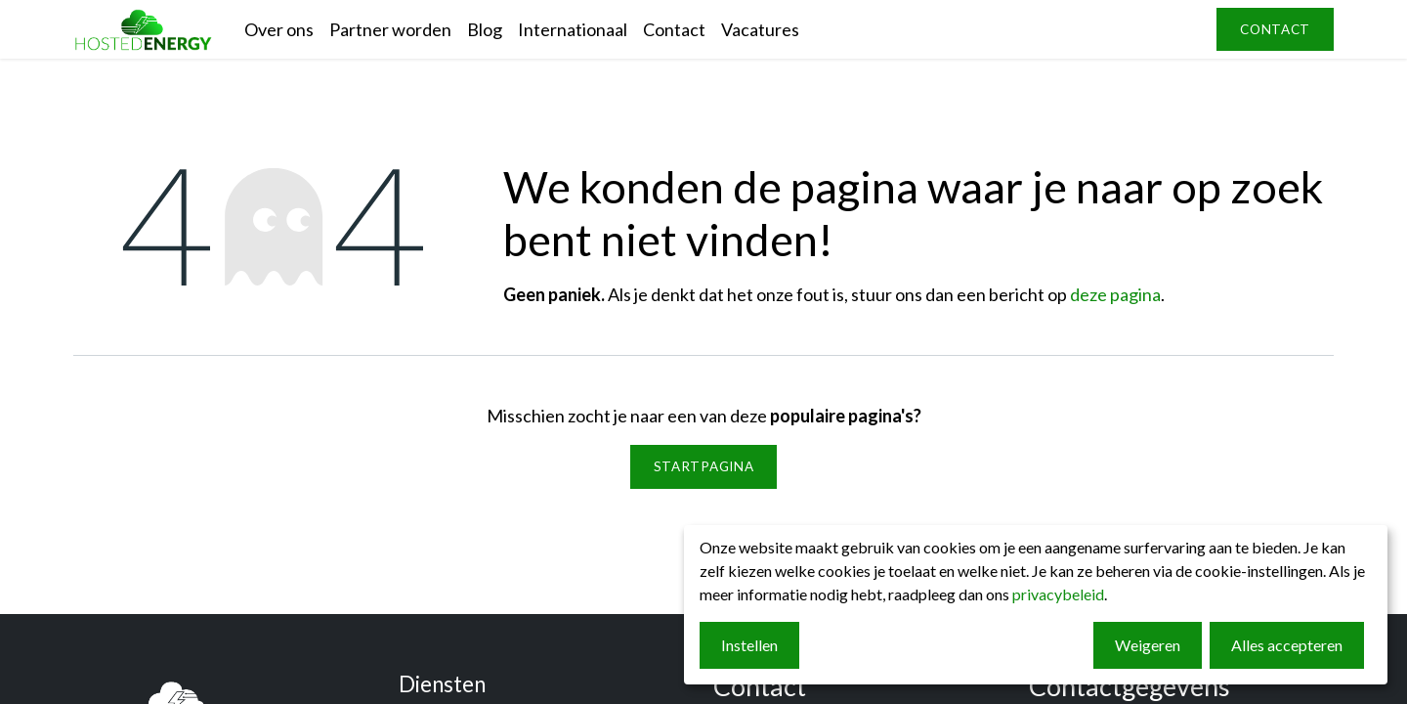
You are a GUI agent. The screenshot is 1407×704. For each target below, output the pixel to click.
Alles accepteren (1287, 645)
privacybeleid (1058, 594)
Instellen (749, 645)
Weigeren (1147, 645)
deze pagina (1115, 294)
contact (1275, 29)
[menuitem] (278, 30)
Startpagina (703, 466)
